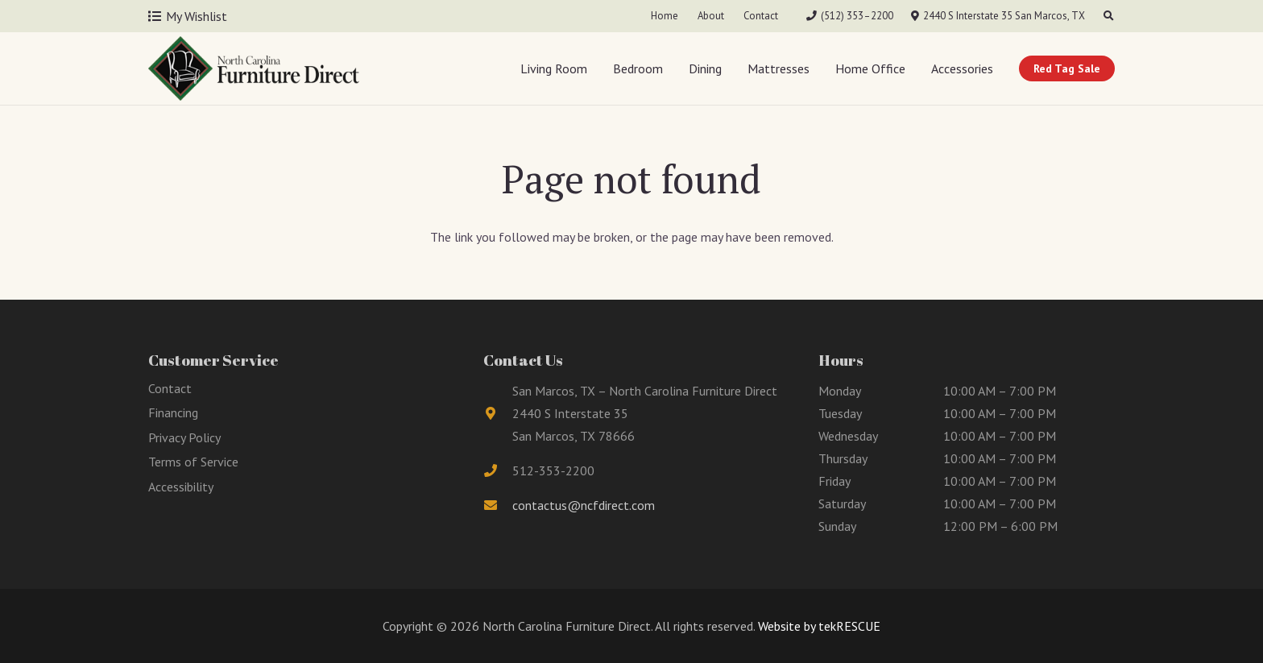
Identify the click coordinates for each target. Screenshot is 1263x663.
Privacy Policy (184, 437)
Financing (173, 412)
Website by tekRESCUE (817, 626)
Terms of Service (193, 462)
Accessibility (180, 487)
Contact (170, 388)
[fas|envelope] (497, 505)
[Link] (253, 68)
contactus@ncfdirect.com (583, 505)
